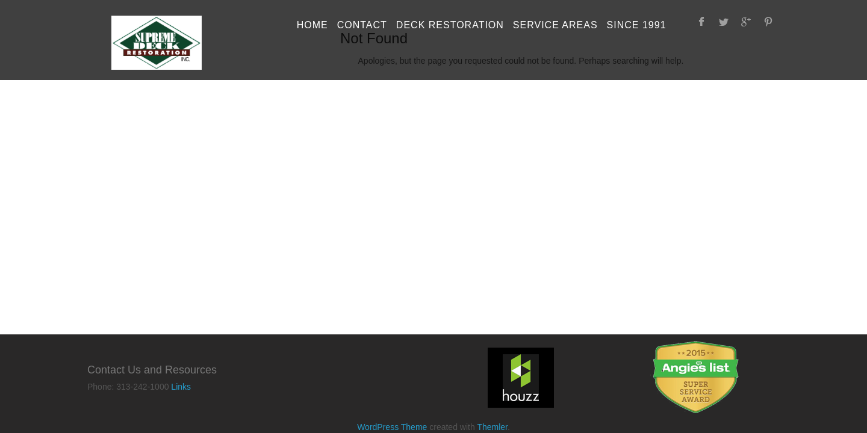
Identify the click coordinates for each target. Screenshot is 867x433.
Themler (492, 427)
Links (181, 387)
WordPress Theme (392, 427)
